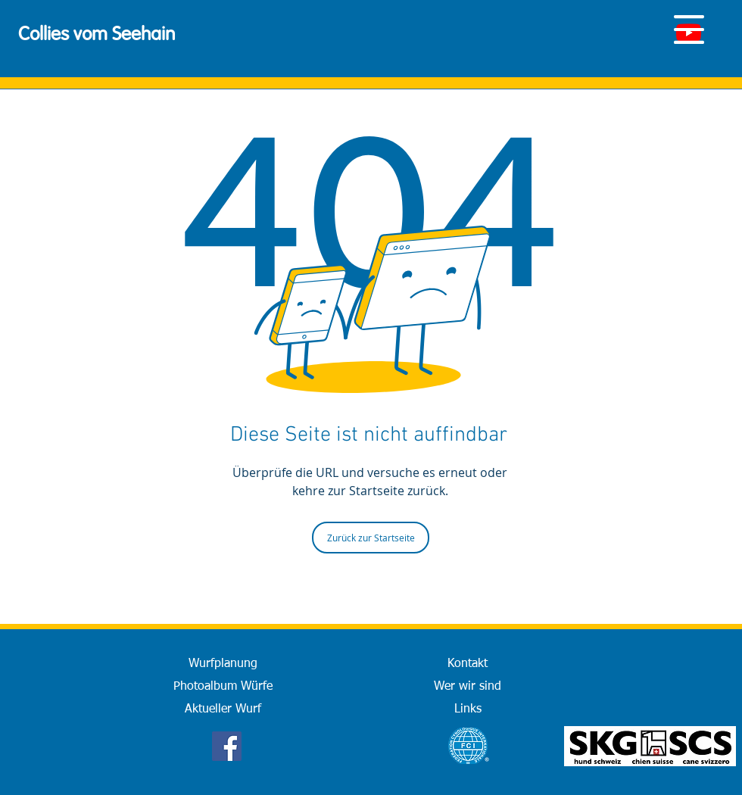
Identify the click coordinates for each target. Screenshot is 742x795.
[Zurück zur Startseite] (370, 537)
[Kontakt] (467, 664)
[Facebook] (227, 746)
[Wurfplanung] (222, 664)
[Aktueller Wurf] (222, 709)
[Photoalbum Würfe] (222, 686)
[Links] (467, 709)
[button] (689, 29)
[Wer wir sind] (467, 686)
